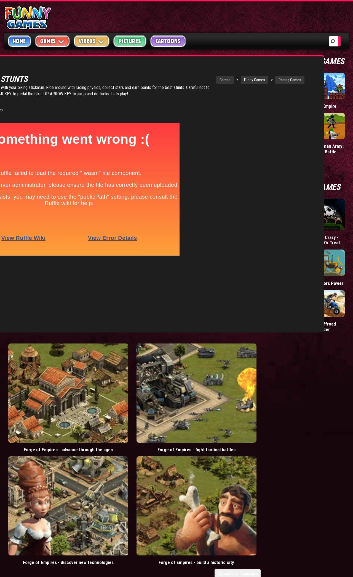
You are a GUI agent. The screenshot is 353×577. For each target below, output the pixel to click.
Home (19, 41)
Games (161, 80)
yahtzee (144, 441)
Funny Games (191, 80)
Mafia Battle (284, 146)
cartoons (142, 454)
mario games (136, 429)
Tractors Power (328, 283)
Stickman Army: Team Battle (328, 148)
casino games (116, 441)
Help (274, 455)
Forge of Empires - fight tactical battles (100, 342)
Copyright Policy (287, 429)
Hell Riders (284, 232)
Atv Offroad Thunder (324, 326)
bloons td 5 (113, 466)
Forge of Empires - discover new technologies (164, 342)
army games (114, 454)
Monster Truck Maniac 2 (287, 326)
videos (110, 429)
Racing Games (226, 80)
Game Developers (287, 468)
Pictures (130, 41)
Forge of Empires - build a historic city (228, 342)
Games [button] (52, 41)
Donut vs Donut (288, 106)
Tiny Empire (324, 106)
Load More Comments (237, 357)
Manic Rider (284, 283)
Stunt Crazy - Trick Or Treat (326, 240)
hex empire (141, 466)
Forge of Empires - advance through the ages (36, 342)
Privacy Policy (284, 442)
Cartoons (168, 41)
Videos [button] (92, 41)
